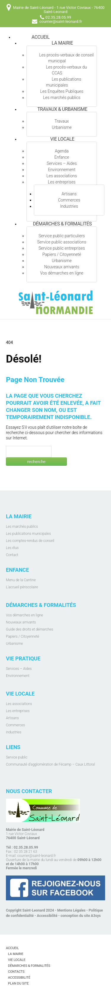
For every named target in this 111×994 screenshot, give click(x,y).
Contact (12, 555)
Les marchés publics (61, 97)
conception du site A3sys (81, 916)
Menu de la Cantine (21, 580)
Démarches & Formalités (62, 224)
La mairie (62, 43)
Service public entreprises (61, 248)
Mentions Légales (71, 910)
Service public (17, 757)
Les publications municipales (63, 82)
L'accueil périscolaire (22, 587)
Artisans (69, 193)
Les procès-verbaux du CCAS (66, 70)
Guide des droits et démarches (29, 629)
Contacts (16, 972)
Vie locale (62, 139)
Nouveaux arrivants (61, 266)
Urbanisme (62, 127)
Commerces (69, 200)
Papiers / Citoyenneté (61, 254)
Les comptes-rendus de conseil (30, 541)
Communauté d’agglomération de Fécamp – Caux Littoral (50, 764)
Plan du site (18, 983)
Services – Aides (62, 163)
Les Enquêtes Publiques (61, 91)
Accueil (41, 37)
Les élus (12, 548)
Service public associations (61, 242)
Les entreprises (61, 182)
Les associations (61, 175)
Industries (69, 206)
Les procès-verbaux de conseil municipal (66, 58)
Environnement (61, 169)
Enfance (61, 157)
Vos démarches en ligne (61, 273)
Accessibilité (47, 916)
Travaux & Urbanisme (62, 109)
